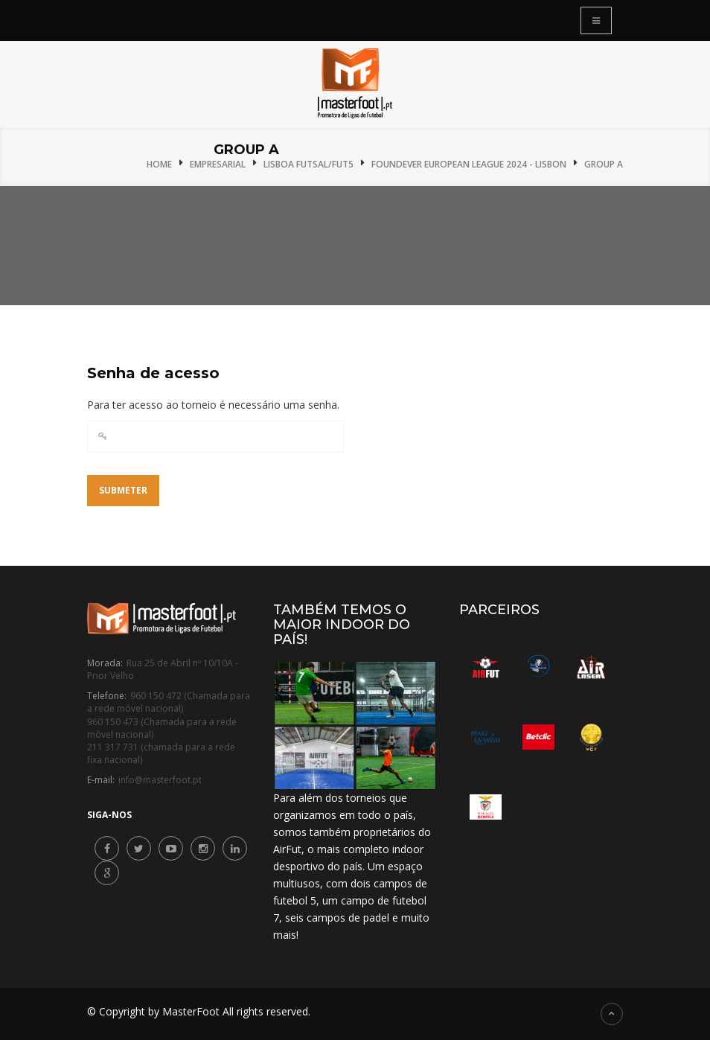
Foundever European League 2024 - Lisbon (468, 164)
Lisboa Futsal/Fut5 (308, 164)
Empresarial (218, 164)
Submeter (123, 490)
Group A (603, 164)
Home (159, 164)
